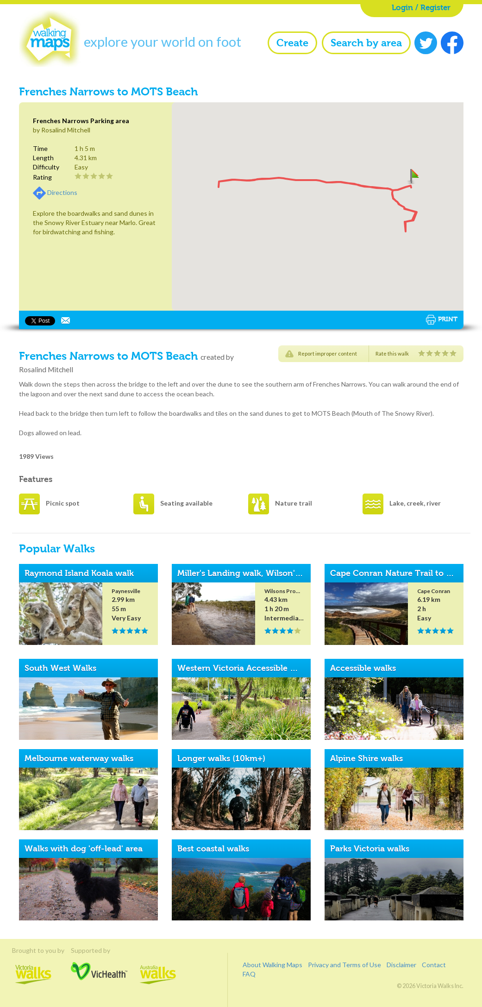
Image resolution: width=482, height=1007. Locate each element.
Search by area (366, 43)
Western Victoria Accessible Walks (245, 668)
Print (441, 320)
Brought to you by (33, 950)
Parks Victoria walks (369, 848)
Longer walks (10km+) (221, 758)
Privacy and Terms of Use (344, 965)
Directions (62, 192)
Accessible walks (363, 668)
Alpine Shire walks (366, 758)
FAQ (249, 974)
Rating (42, 177)
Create (292, 43)
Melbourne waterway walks (79, 758)
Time (40, 148)
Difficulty (46, 167)
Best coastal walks (213, 848)
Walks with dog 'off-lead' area (84, 848)
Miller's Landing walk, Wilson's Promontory (263, 573)
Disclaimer (401, 965)
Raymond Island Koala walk (79, 573)
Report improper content (327, 353)
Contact (434, 965)
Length (43, 158)
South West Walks (60, 668)
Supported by (99, 950)
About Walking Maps (272, 965)
